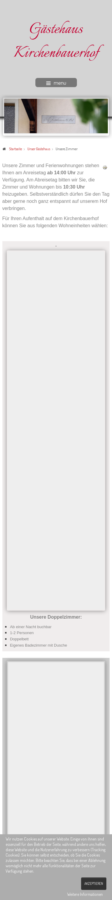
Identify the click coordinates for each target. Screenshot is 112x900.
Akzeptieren (93, 883)
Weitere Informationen (85, 894)
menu (56, 82)
